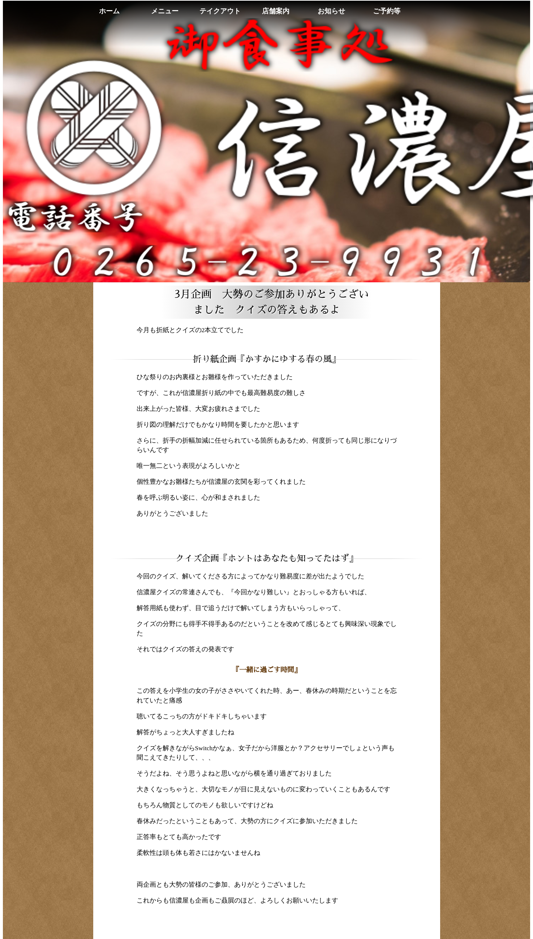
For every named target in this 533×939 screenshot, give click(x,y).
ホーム (109, 11)
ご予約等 (386, 11)
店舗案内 (275, 11)
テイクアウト (220, 11)
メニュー (165, 11)
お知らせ (331, 11)
